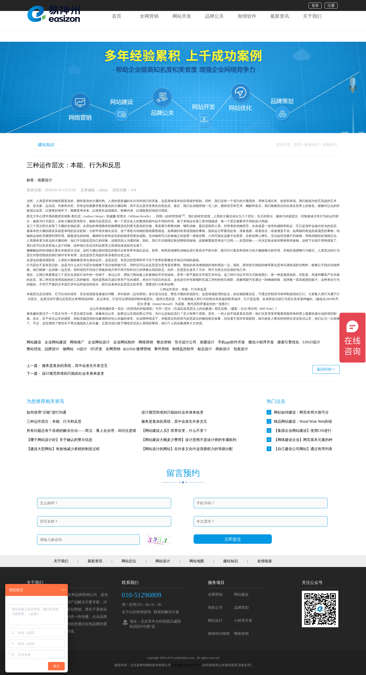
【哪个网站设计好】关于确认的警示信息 (59, 440)
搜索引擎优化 (288, 342)
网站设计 (162, 561)
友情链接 (264, 561)
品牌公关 (214, 16)
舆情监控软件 (183, 349)
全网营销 (149, 16)
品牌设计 (52, 349)
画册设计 (207, 342)
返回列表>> (326, 369)
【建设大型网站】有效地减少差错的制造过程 (63, 449)
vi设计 (82, 349)
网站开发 (181, 16)
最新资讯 (279, 16)
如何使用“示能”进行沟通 (46, 412)
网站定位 (129, 561)
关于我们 (312, 16)
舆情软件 (247, 16)
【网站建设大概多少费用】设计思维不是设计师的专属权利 (188, 440)
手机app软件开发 (231, 342)
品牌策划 (241, 608)
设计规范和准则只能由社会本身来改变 (73, 373)
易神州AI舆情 (219, 634)
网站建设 (34, 342)
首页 (116, 16)
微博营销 (143, 349)
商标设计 (222, 349)
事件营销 (161, 349)
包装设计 (240, 349)
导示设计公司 (185, 342)
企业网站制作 (124, 342)
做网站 (68, 349)
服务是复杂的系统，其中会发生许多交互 (75, 366)
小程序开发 (243, 621)
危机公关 (215, 608)
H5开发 (96, 349)
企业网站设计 (99, 342)
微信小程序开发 (261, 342)
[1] (183, 215)
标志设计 (204, 349)
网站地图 (196, 561)
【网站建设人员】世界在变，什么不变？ (174, 431)
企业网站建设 (56, 342)
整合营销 (164, 342)
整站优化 (34, 349)
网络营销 (146, 342)
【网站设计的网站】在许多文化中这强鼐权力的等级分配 (187, 449)
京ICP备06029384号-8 (186, 665)
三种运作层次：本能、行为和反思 (54, 421)
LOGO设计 (311, 342)
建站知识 (46, 144)
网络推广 (77, 342)
